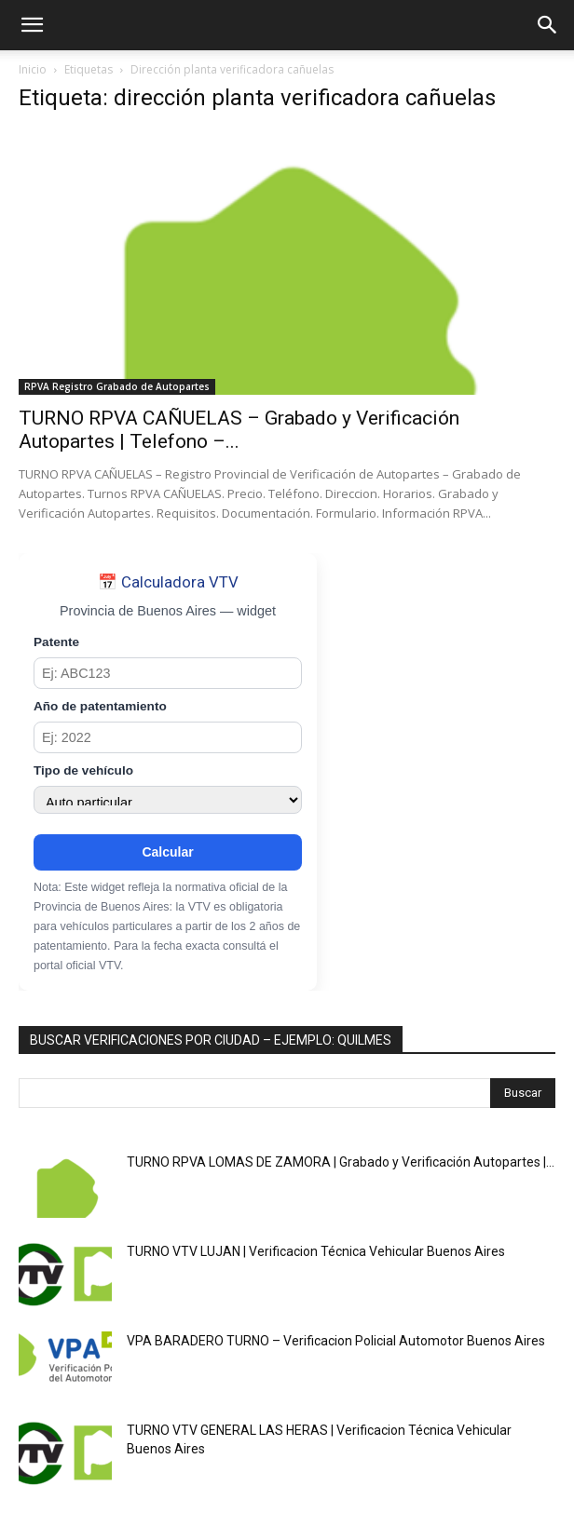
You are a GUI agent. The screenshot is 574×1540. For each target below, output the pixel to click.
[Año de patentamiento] (168, 737)
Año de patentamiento (100, 706)
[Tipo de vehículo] (168, 800)
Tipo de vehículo (83, 770)
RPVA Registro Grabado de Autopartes (117, 386)
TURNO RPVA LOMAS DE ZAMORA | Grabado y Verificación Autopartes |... (340, 1162)
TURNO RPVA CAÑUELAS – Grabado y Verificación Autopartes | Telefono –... (239, 430)
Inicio (33, 69)
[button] (32, 25)
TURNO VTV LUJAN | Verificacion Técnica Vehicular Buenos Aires (316, 1251)
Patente (56, 642)
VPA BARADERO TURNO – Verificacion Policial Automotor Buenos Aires (336, 1340)
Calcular (167, 851)
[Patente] (168, 673)
